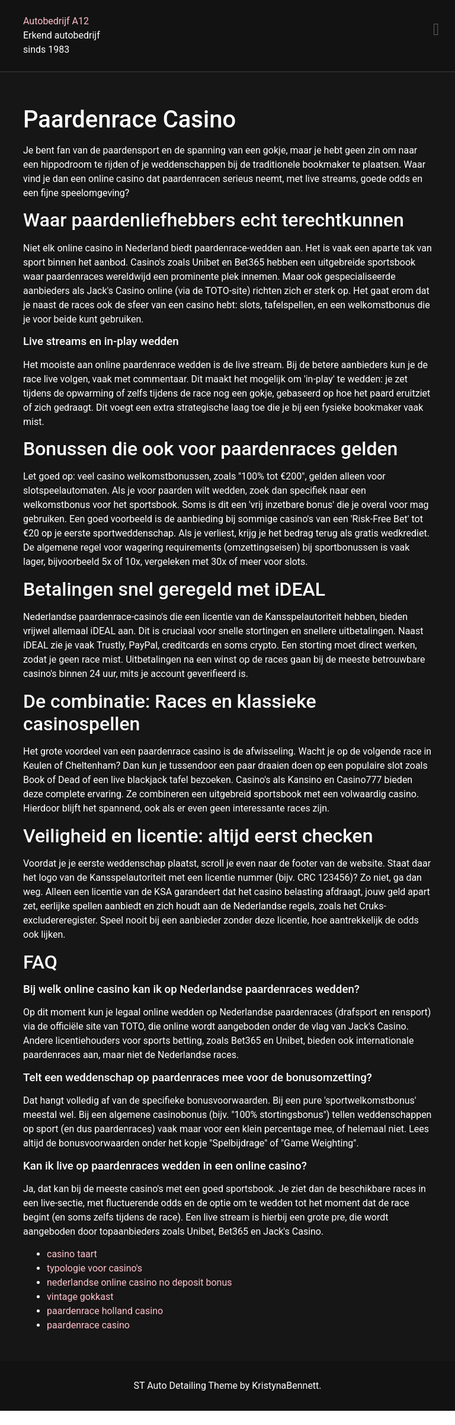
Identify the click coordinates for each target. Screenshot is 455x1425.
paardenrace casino (88, 1325)
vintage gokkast (80, 1296)
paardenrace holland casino (105, 1311)
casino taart (72, 1254)
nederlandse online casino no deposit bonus (139, 1282)
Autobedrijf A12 (56, 21)
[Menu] (436, 29)
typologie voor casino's (94, 1268)
